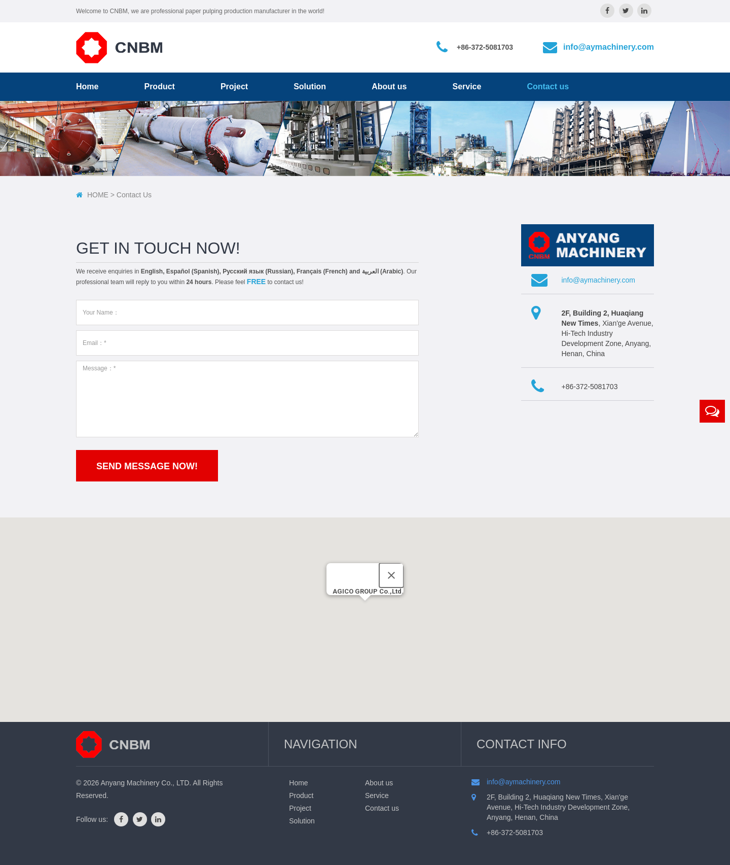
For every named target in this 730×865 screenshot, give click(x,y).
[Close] (391, 575)
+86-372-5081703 (485, 47)
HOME (97, 195)
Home (87, 86)
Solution (310, 86)
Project (234, 86)
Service (466, 86)
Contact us (548, 86)
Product (159, 86)
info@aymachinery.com (608, 47)
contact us (134, 195)
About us (389, 86)
